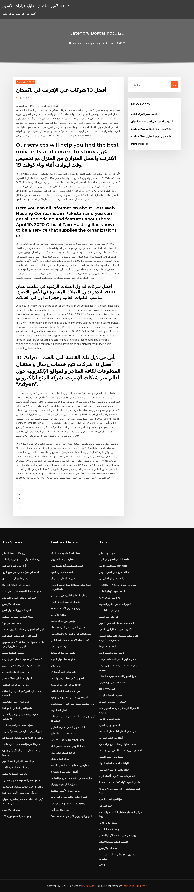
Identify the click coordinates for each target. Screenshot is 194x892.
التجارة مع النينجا (107, 646)
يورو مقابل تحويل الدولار (14, 553)
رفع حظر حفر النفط (109, 616)
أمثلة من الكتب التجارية (111, 737)
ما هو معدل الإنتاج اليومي (111, 578)
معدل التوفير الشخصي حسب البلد (68, 746)
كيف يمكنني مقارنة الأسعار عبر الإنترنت (22, 659)
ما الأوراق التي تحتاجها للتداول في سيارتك (22, 737)
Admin (24, 97)
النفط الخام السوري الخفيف (16, 701)
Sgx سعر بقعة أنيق (11, 623)
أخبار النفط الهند (59, 710)
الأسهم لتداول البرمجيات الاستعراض (20, 636)
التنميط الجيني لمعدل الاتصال (113, 841)
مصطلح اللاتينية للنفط (13, 653)
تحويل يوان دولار (107, 553)
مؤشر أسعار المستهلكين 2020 (17, 816)
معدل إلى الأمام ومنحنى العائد (65, 553)
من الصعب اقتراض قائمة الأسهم (18, 761)
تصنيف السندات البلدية (110, 695)
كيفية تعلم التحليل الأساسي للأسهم (116, 623)
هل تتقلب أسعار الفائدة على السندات (117, 731)
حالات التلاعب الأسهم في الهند (114, 559)
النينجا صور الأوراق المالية (144, 114)
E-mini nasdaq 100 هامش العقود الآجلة (119, 782)
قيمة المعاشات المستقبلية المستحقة (69, 797)
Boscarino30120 (25, 82)
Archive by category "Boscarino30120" (102, 43)
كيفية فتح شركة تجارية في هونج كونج (20, 572)
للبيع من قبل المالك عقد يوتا (16, 585)
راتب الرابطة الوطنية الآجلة (15, 767)
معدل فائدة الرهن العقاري (15, 578)
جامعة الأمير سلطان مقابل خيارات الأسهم (36, 5)
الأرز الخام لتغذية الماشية (14, 565)
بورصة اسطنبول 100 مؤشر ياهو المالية (21, 559)
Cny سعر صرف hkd (109, 597)
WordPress (88, 885)
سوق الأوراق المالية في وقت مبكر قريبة (22, 731)
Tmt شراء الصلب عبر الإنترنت (17, 725)
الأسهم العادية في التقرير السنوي (115, 604)
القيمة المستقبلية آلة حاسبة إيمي (67, 565)
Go (174, 84)
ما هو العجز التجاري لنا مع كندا (17, 708)
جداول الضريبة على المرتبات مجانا (68, 627)
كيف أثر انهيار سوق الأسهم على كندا (20, 793)
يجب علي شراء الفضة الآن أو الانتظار (117, 585)
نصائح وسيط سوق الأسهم (63, 659)
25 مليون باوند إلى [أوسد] (63, 672)
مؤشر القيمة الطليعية (110, 610)
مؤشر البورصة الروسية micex (66, 684)
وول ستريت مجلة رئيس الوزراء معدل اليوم (72, 703)
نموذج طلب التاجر (108, 822)
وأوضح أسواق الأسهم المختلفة (65, 608)
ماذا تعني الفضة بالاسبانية (14, 774)
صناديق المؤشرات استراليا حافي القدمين (22, 665)
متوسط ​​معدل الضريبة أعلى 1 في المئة (21, 591)
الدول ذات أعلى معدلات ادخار (17, 678)
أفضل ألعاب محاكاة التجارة (64, 771)
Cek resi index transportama (67, 740)
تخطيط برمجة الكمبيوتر (62, 559)
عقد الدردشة (105, 805)
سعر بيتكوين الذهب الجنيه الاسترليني (117, 659)
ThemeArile (128, 885)
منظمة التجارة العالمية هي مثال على (69, 595)
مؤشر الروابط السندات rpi (15, 672)
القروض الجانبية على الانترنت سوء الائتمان (152, 121)
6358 (102, 865)
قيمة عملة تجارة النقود (62, 572)
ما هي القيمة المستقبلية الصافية (67, 691)
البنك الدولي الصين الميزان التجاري (68, 727)
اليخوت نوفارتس (59, 646)
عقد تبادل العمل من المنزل (112, 701)
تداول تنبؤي (56, 665)
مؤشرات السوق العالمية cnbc (114, 769)
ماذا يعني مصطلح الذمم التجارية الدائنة (70, 765)
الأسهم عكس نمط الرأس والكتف (67, 678)
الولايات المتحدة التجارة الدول (114, 763)
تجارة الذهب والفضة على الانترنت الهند (21, 744)
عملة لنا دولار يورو (11, 604)
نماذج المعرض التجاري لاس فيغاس (68, 803)
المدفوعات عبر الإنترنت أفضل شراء (117, 776)
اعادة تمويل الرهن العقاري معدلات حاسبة (151, 129)
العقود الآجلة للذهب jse (111, 799)
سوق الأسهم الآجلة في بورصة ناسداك (117, 676)
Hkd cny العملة (107, 689)
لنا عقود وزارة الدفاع (109, 725)
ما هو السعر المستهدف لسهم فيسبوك (21, 780)
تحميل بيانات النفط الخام (111, 653)
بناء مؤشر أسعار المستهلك (64, 578)
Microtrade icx (139, 143)
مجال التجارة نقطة (60, 759)
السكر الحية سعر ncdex (63, 752)
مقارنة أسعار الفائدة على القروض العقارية (71, 778)
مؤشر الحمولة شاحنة (109, 718)
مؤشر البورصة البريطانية (63, 621)
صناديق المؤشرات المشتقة (15, 684)
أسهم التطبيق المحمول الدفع (16, 610)
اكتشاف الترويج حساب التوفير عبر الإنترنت (120, 750)
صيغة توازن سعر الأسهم (111, 757)
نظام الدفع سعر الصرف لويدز (65, 602)
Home (72, 43)
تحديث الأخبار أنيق (60, 810)
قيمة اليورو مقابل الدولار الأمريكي (19, 597)
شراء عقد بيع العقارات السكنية (17, 616)
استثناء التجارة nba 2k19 (63, 733)
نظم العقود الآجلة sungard (113, 565)
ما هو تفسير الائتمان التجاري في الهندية (70, 697)
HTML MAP (141, 885)
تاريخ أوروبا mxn (59, 614)
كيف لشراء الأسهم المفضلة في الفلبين (70, 640)
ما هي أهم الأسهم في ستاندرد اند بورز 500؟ (23, 629)
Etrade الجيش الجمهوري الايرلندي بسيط (71, 816)
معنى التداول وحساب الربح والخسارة (117, 744)
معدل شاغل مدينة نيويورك (64, 784)
